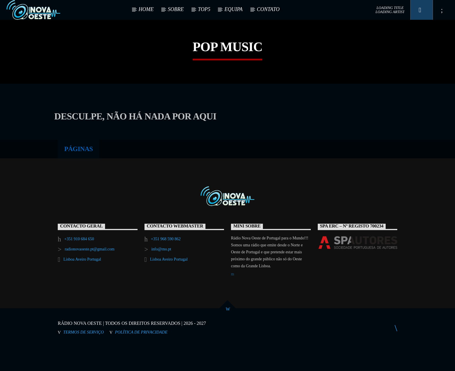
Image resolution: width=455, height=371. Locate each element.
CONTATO (268, 9)
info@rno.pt (161, 273)
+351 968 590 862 (165, 263)
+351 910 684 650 (79, 263)
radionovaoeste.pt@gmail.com (90, 273)
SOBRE (176, 9)
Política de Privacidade (141, 356)
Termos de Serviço (83, 356)
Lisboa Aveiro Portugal (82, 284)
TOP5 (204, 9)
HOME (146, 9)
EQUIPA (233, 9)
